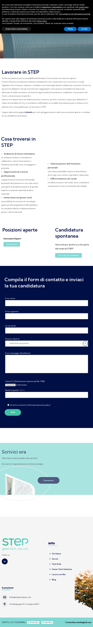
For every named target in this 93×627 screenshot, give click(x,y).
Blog (53, 579)
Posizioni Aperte (12, 339)
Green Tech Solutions (61, 569)
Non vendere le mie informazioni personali (74, 607)
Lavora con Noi (58, 574)
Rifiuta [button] (70, 622)
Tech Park (55, 564)
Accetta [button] (84, 622)
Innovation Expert (12, 238)
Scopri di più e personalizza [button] (16, 622)
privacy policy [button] (42, 614)
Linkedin (28, 112)
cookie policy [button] (83, 601)
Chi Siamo (55, 553)
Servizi (54, 559)
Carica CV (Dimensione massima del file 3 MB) (25, 381)
